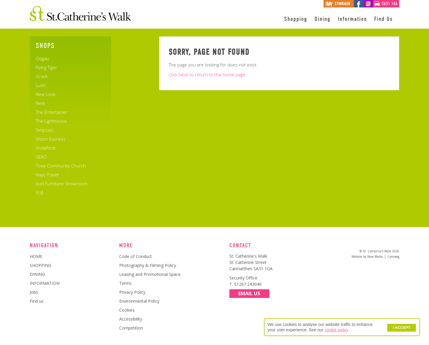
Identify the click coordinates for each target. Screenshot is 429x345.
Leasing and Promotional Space (150, 274)
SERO (41, 157)
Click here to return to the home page (207, 74)
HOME (36, 256)
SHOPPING (40, 265)
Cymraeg (393, 256)
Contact (240, 245)
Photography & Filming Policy (147, 265)
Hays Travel (47, 175)
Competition (131, 328)
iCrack (42, 76)
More (126, 245)
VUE (40, 192)
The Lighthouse (51, 121)
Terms (125, 283)
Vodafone (46, 148)
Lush (41, 85)
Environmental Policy (139, 301)
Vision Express (51, 139)
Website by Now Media (367, 256)
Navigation (44, 245)
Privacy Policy (132, 292)
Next (40, 103)
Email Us (249, 293)
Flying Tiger (46, 67)
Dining (322, 19)
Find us (36, 301)
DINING (37, 274)
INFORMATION (45, 283)
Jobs (34, 292)
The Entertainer (51, 112)
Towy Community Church (61, 166)
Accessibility (130, 319)
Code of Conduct (135, 256)
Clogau (42, 58)
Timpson (44, 130)
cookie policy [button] (336, 329)
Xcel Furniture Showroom (61, 184)
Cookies (127, 310)
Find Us (383, 19)
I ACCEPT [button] (401, 328)
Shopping (295, 19)
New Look (45, 94)
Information (352, 19)
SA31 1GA (390, 3)
